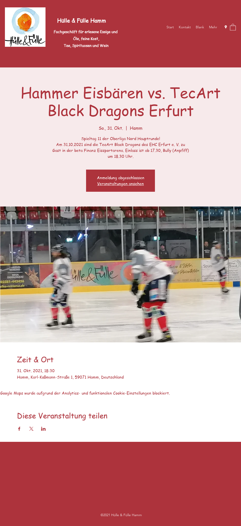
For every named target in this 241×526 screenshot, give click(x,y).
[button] (233, 27)
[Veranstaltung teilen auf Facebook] (19, 429)
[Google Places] (225, 27)
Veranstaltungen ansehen (120, 183)
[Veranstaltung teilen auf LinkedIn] (43, 429)
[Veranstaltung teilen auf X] (31, 429)
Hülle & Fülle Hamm (81, 20)
